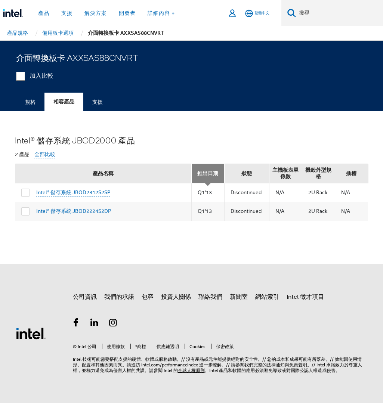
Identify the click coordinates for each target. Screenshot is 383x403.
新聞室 (239, 297)
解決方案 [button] (95, 13)
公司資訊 (85, 297)
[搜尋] (291, 13)
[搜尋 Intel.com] (339, 13)
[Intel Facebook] (76, 324)
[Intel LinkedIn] (94, 324)
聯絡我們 (210, 297)
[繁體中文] (257, 13)
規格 (30, 102)
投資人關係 (176, 297)
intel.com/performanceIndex (169, 365)
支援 (97, 102)
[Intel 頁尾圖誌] (31, 333)
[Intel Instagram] (113, 324)
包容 (148, 297)
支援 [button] (66, 13)
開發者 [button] (127, 13)
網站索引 (267, 297)
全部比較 (44, 154)
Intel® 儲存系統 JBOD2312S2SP (73, 192)
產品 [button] (43, 13)
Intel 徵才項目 (305, 297)
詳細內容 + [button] (161, 13)
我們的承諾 (119, 297)
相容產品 (63, 101)
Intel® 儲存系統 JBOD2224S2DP (73, 211)
